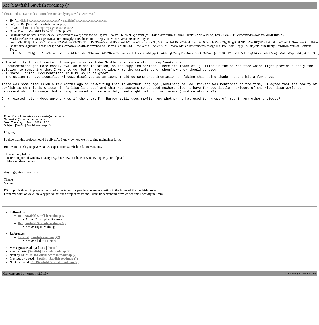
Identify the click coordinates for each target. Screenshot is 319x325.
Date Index (30, 13)
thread (52, 247)
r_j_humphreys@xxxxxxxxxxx (51, 27)
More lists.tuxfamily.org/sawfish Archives (66, 13)
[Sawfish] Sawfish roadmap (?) (39, 237)
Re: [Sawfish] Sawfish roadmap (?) (42, 215)
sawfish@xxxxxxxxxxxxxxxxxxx (37, 20)
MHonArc (32, 273)
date (42, 247)
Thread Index (12, 13)
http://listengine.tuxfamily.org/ (301, 273)
